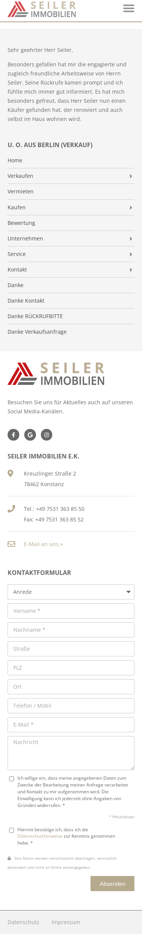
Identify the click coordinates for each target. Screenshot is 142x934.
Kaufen (17, 207)
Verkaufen (20, 176)
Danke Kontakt (26, 301)
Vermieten (21, 191)
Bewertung (21, 223)
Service (17, 254)
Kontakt (17, 270)
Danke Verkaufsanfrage (37, 332)
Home (15, 160)
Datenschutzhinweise (39, 836)
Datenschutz (23, 922)
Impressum (65, 922)
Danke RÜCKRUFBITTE (35, 316)
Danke (15, 285)
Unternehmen (25, 238)
